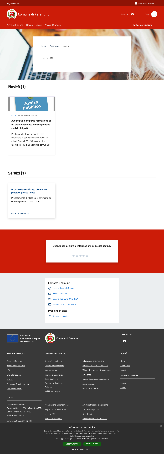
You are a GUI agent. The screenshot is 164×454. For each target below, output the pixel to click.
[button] (82, 449)
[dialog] (82, 438)
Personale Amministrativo (18, 384)
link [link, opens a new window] (106, 438)
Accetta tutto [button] (72, 444)
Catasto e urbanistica (54, 383)
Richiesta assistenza (53, 418)
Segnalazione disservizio (55, 409)
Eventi (123, 387)
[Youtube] (131, 14)
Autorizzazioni (89, 383)
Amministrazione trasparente (95, 404)
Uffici (9, 370)
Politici (10, 379)
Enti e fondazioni (14, 374)
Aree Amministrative (16, 365)
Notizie (123, 361)
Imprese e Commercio (54, 374)
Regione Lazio (13, 3)
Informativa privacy (91, 409)
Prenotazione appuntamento (57, 404)
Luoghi (123, 382)
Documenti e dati (14, 388)
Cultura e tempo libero (54, 365)
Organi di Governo (14, 361)
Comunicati (125, 365)
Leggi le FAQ (50, 413)
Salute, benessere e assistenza (96, 379)
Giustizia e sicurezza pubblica (95, 365)
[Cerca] (154, 14)
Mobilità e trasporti (53, 391)
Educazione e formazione (93, 360)
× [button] (161, 426)
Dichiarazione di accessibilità (95, 418)
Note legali (87, 413)
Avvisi (14, 115)
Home (43, 45)
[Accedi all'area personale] (144, 3)
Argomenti (54, 45)
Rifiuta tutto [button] (92, 444)
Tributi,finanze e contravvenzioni (97, 370)
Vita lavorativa (51, 370)
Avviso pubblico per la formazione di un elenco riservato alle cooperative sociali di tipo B (31, 124)
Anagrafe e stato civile (54, 361)
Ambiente (87, 374)
